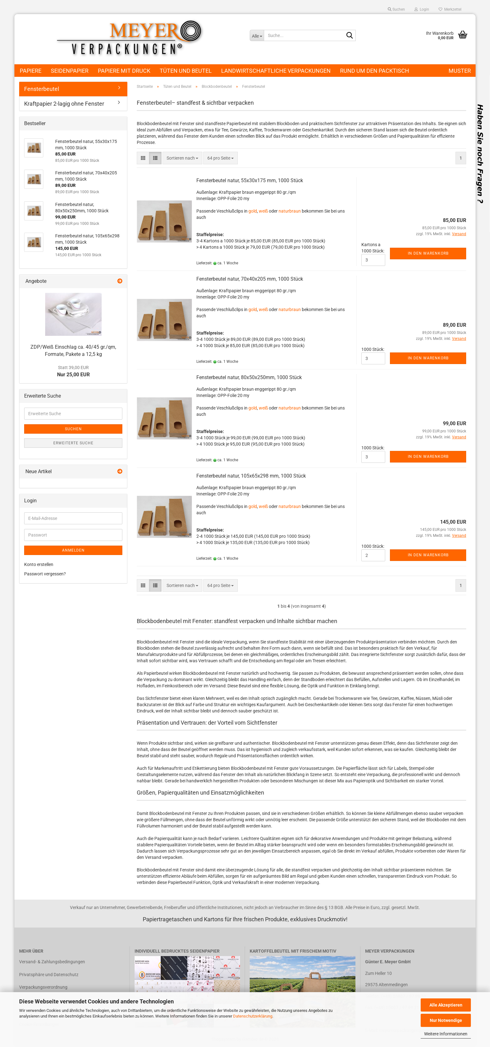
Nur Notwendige (446, 1020)
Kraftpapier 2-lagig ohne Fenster (64, 103)
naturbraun (290, 211)
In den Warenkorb (428, 253)
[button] (143, 158)
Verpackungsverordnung (43, 987)
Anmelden (73, 550)
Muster (460, 70)
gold (252, 211)
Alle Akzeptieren (445, 1004)
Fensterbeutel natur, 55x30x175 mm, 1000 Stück (249, 180)
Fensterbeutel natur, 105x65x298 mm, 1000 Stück (251, 476)
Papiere (30, 70)
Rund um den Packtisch (374, 70)
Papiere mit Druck (124, 70)
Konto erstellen (38, 564)
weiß (263, 211)
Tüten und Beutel (186, 70)
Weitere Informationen (445, 1033)
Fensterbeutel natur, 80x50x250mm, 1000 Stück (249, 377)
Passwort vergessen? (45, 573)
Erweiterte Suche (73, 443)
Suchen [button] (396, 9)
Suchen (73, 429)
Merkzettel (450, 9)
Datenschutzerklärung (252, 1016)
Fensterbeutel (41, 89)
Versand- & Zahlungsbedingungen (52, 961)
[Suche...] (257, 35)
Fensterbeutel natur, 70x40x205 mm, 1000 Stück (249, 279)
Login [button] (421, 9)
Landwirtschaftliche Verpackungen (276, 70)
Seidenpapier (69, 70)
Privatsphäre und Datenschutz (48, 974)
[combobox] (182, 158)
